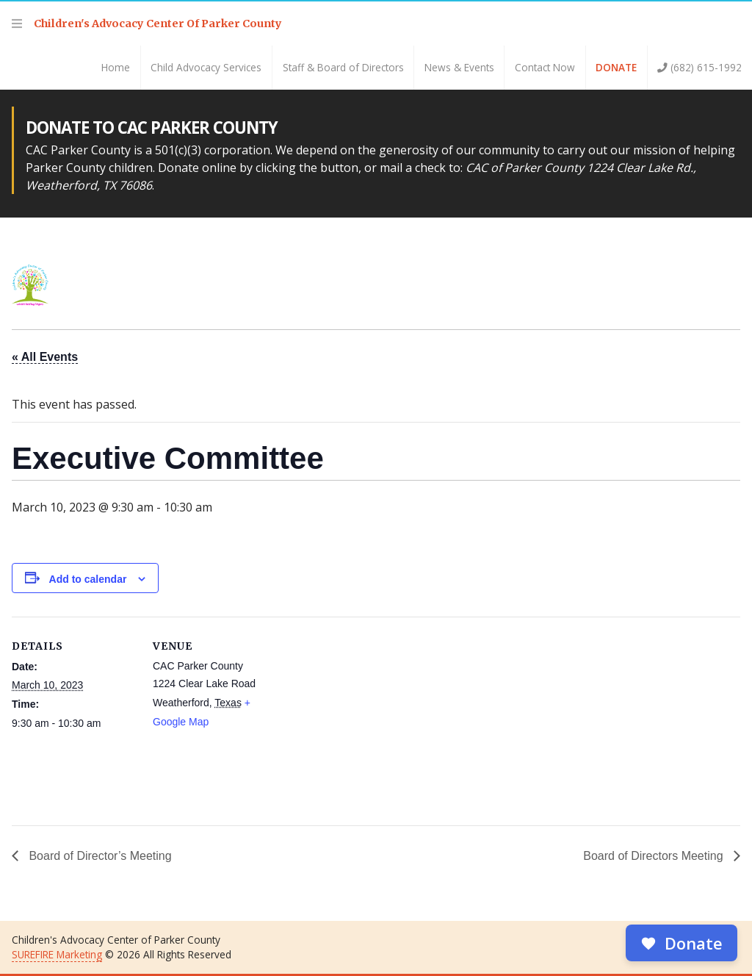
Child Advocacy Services (206, 67)
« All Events (45, 357)
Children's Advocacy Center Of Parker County (158, 23)
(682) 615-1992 (699, 67)
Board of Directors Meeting (654, 856)
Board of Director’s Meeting (99, 856)
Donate (616, 67)
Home (115, 67)
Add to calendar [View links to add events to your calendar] (88, 579)
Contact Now (545, 67)
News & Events (459, 67)
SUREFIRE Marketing (57, 954)
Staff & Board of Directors (343, 67)
